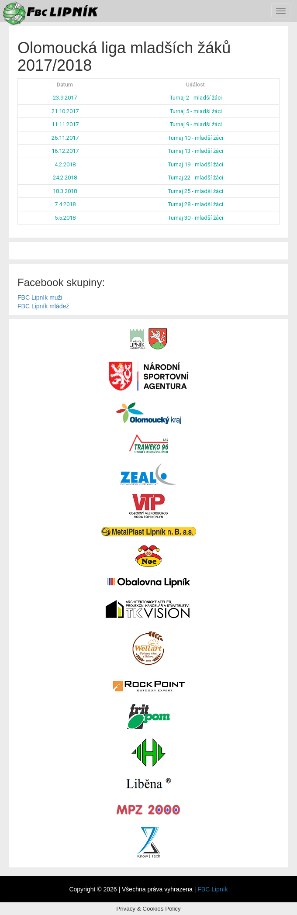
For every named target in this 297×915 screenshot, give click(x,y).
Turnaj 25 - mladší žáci (195, 191)
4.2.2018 (65, 164)
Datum (65, 85)
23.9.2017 (65, 97)
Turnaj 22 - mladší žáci (195, 177)
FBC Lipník (212, 889)
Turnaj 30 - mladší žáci (195, 217)
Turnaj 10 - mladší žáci (195, 138)
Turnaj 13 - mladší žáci (195, 151)
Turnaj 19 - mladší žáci (195, 164)
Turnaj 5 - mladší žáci (196, 111)
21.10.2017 (65, 111)
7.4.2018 (65, 204)
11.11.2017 (65, 124)
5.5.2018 (65, 217)
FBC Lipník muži (39, 297)
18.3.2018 (65, 191)
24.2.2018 (65, 177)
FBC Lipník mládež (43, 306)
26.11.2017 (65, 138)
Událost (195, 85)
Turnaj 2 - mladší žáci (196, 97)
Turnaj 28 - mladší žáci (195, 204)
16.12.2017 (65, 151)
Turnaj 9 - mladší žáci (196, 124)
